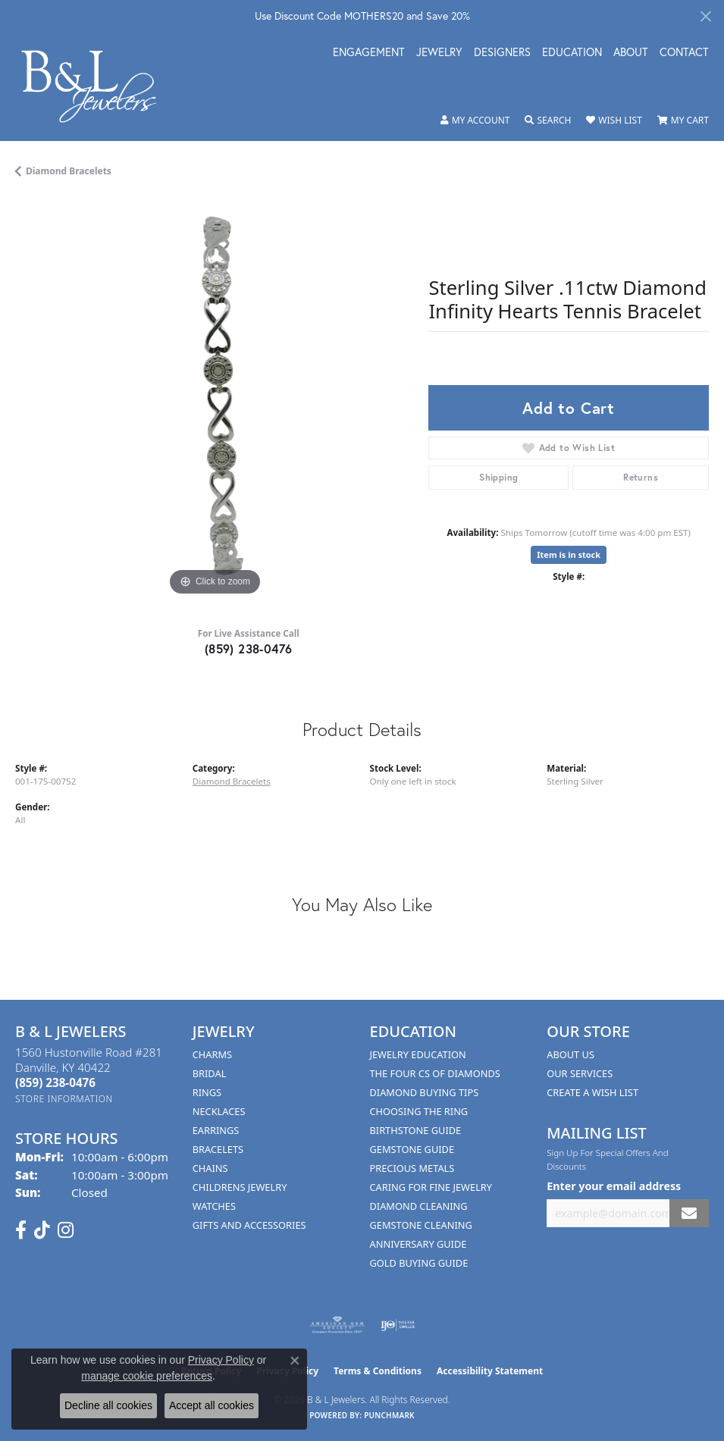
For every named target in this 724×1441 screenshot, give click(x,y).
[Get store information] (64, 1098)
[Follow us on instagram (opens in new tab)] (66, 1230)
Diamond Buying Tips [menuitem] (424, 1092)
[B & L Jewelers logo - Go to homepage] (96, 86)
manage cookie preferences (146, 1376)
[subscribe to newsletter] (689, 1213)
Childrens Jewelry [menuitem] (240, 1187)
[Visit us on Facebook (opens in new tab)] (21, 1230)
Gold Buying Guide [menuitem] (419, 1263)
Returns (640, 477)
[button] (475, 120)
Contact (684, 53)
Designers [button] (502, 53)
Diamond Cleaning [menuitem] (419, 1206)
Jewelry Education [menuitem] (418, 1054)
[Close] (705, 16)
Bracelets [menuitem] (218, 1149)
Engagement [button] (369, 53)
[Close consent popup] (294, 1360)
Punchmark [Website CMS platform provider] (389, 1415)
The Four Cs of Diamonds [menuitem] (435, 1073)
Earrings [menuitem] (216, 1130)
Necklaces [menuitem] (219, 1111)
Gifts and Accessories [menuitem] (249, 1225)
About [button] (630, 53)
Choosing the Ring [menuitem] (419, 1111)
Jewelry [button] (439, 53)
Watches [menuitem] (214, 1206)
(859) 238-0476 (249, 648)
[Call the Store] (55, 1082)
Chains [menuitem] (210, 1168)
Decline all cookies (108, 1405)
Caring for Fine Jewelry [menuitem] (431, 1187)
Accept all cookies (211, 1405)
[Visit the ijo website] (398, 1325)
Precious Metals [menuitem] (412, 1168)
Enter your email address (614, 1186)
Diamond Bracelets (68, 170)
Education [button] (572, 53)
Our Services (580, 1073)
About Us (570, 1054)
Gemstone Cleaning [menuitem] (421, 1225)
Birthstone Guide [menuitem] (416, 1130)
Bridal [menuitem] (210, 1073)
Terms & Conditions (378, 1370)
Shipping (498, 477)
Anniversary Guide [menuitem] (418, 1244)
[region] (214, 400)
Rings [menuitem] (207, 1092)
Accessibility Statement (490, 1370)
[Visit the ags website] (337, 1325)
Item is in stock (568, 554)
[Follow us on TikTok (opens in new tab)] (42, 1230)
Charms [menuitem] (212, 1054)
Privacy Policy (221, 1360)
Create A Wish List (592, 1092)
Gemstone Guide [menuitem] (412, 1149)
